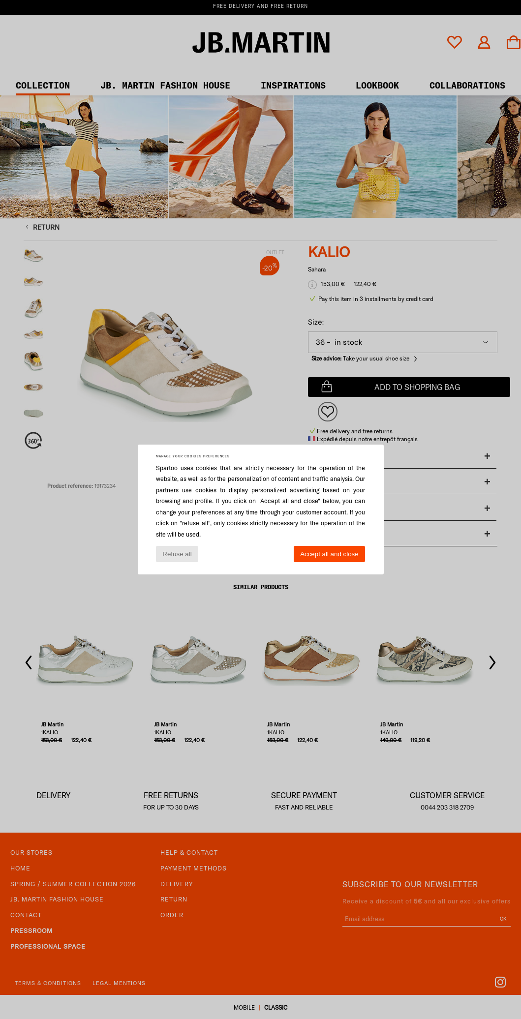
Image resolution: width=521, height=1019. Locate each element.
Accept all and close (329, 554)
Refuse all (176, 554)
